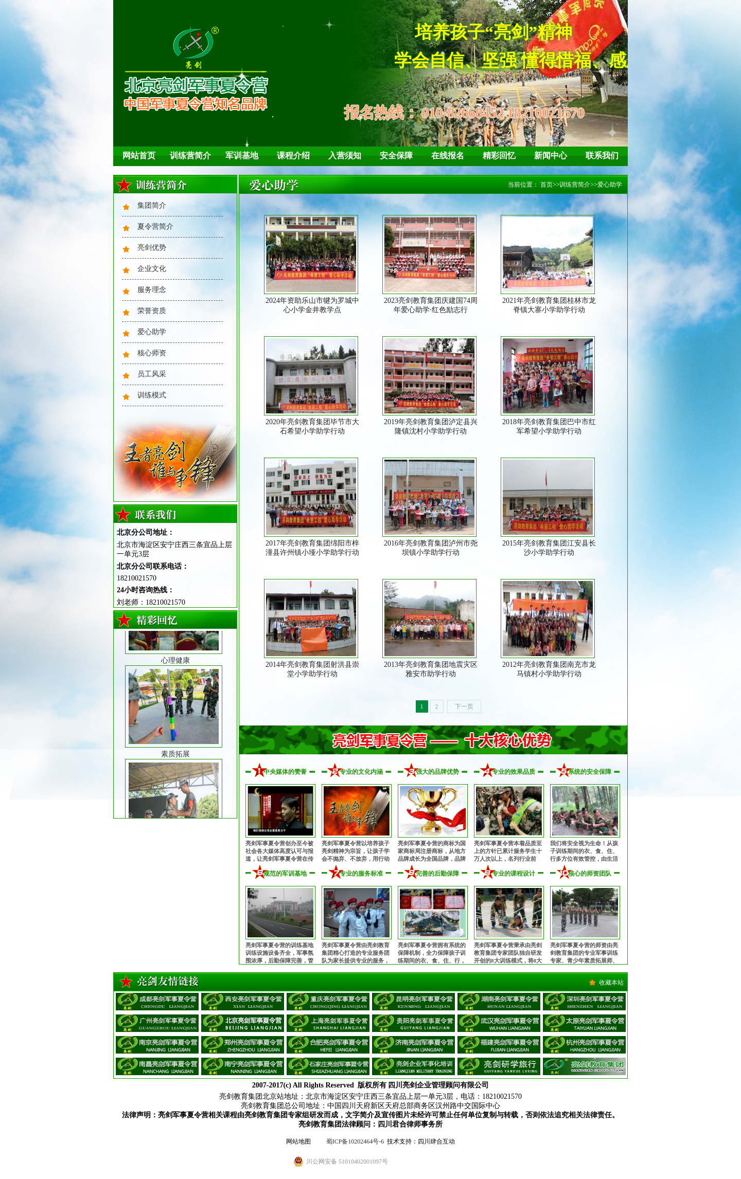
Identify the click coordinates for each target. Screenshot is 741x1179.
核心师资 (151, 353)
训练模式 (151, 395)
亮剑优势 (151, 247)
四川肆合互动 (436, 1141)
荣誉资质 (151, 311)
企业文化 (151, 269)
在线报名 (447, 155)
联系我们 (602, 155)
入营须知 (344, 155)
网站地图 (298, 1141)
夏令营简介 (155, 226)
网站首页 (138, 155)
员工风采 (151, 374)
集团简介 (151, 205)
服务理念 (151, 290)
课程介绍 (293, 155)
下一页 (464, 706)
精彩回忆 (499, 155)
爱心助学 (151, 332)
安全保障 (396, 155)
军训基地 (241, 155)
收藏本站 (611, 982)
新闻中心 (550, 155)
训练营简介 (190, 155)
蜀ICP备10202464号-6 (355, 1141)
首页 (546, 184)
